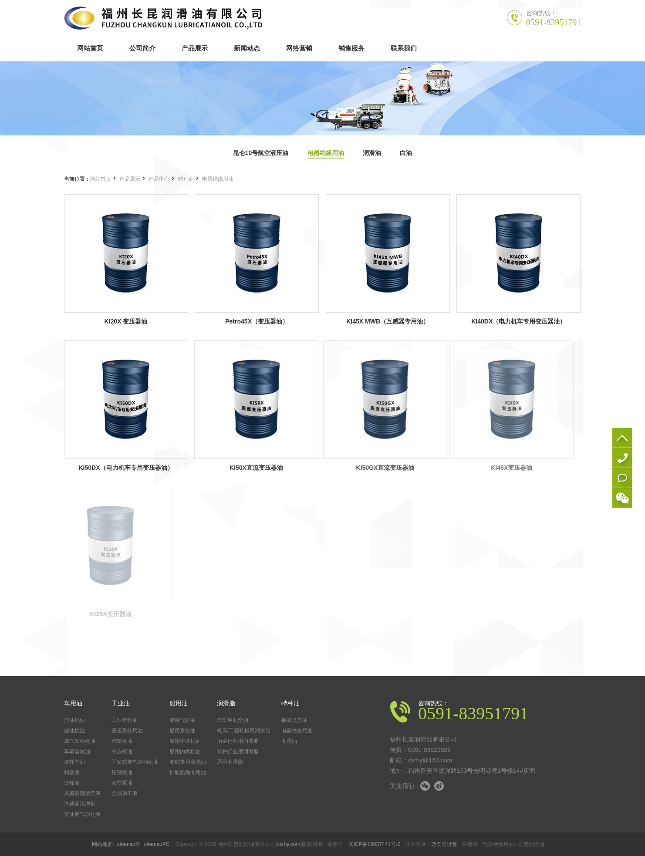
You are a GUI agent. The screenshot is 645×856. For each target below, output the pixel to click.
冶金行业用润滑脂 (238, 741)
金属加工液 (124, 793)
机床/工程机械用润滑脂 (243, 731)
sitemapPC (157, 844)
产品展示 (129, 179)
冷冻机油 (121, 751)
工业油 (120, 703)
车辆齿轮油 (77, 751)
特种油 (186, 179)
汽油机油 (74, 720)
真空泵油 (121, 783)
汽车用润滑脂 (232, 720)
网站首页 (100, 179)
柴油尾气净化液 (82, 814)
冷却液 (72, 783)
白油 (406, 152)
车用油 (73, 703)
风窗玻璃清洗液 (82, 793)
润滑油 (372, 152)
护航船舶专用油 (187, 772)
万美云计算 (444, 844)
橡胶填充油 (294, 720)
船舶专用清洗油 (187, 762)
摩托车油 (74, 762)
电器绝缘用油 (325, 152)
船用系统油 (182, 731)
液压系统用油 (127, 731)
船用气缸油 (182, 720)
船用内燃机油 (185, 751)
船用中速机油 (185, 741)
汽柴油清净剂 (79, 804)
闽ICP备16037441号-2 (374, 844)
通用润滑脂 (230, 762)
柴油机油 (74, 731)
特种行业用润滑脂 (238, 751)
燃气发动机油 (79, 741)
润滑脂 (226, 703)
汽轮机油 (121, 741)
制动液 (72, 772)
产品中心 (159, 179)
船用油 (178, 703)
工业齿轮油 (124, 720)
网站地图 (102, 844)
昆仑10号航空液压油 (261, 152)
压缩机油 (121, 772)
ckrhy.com (289, 844)
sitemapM (128, 844)
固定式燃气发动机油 (135, 762)
